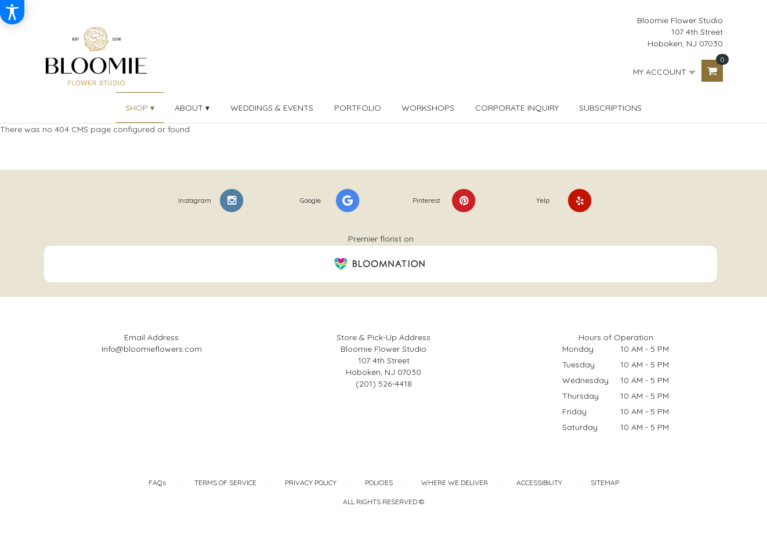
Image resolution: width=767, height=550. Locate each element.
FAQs (157, 482)
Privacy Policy (311, 482)
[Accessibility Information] (12, 12)
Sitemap (605, 482)
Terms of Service (225, 482)
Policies (379, 482)
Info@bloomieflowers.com (152, 349)
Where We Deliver (454, 482)
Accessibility (539, 482)
